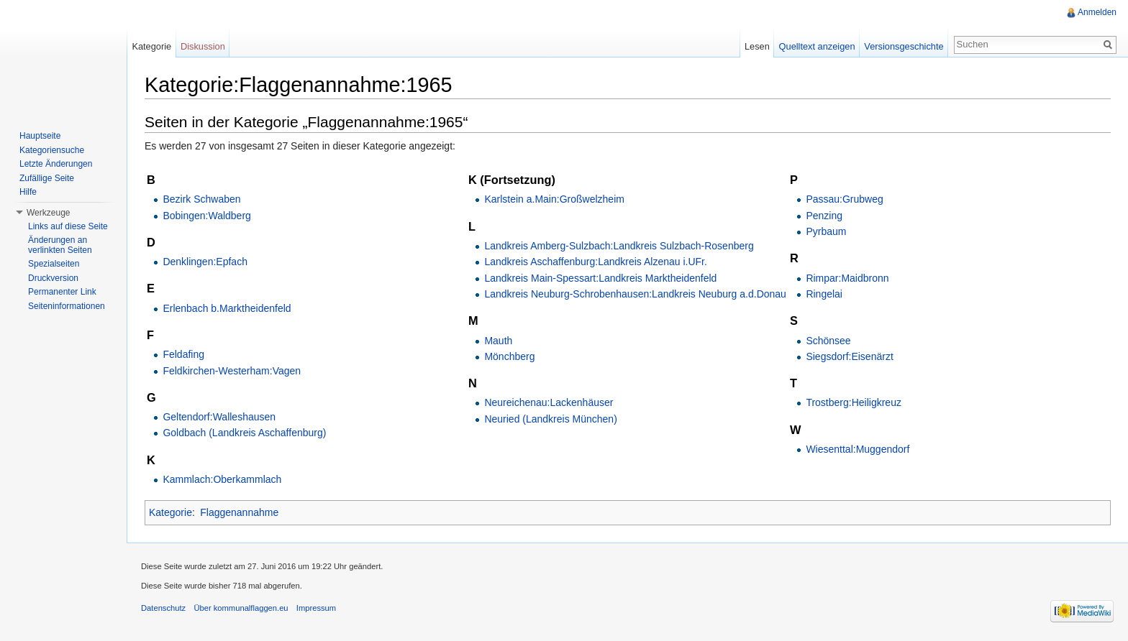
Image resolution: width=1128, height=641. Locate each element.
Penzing (824, 215)
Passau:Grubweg (844, 199)
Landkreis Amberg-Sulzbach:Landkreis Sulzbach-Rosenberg (618, 246)
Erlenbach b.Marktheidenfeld (227, 308)
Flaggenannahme (239, 512)
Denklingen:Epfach (205, 261)
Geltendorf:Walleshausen (219, 417)
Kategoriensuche (51, 150)
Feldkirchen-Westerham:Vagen (232, 371)
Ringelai (824, 294)
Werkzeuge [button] (48, 213)
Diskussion (203, 46)
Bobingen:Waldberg (206, 215)
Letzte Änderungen (55, 164)
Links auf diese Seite (68, 226)
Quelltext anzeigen (817, 46)
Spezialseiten (53, 264)
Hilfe (28, 192)
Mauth (498, 340)
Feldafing (183, 354)
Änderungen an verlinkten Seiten (60, 245)
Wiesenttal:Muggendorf (857, 449)
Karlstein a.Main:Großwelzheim (554, 199)
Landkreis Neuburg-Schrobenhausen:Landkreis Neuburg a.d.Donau (635, 294)
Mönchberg (509, 356)
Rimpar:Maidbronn (847, 278)
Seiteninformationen (66, 306)
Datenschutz (163, 608)
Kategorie (170, 512)
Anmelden (1097, 12)
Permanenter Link (62, 292)
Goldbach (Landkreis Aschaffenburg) (244, 432)
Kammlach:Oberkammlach (222, 479)
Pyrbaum (826, 231)
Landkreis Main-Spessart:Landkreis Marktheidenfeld (600, 278)
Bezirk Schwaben (201, 199)
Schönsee (828, 340)
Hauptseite (39, 136)
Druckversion (53, 278)
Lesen (757, 46)
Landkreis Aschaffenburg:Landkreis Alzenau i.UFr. (595, 261)
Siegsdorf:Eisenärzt (849, 356)
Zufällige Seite (46, 178)
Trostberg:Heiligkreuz (853, 402)
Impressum (316, 608)
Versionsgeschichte (903, 46)
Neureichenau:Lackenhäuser (548, 402)
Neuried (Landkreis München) (550, 419)
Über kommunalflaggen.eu (241, 608)
